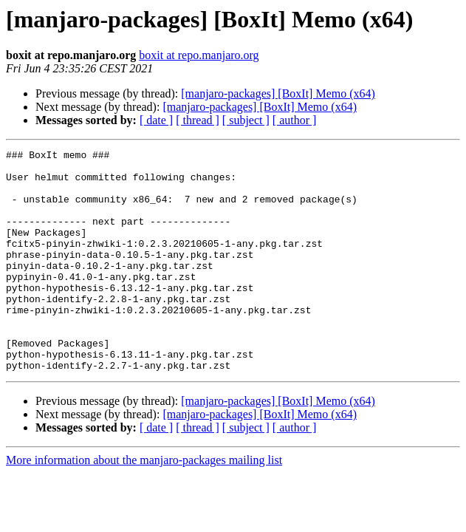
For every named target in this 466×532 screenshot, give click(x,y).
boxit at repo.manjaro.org (198, 55)
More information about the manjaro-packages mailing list (144, 504)
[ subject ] (246, 120)
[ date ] (156, 120)
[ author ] (295, 120)
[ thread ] (197, 120)
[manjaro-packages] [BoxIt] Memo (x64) (278, 93)
